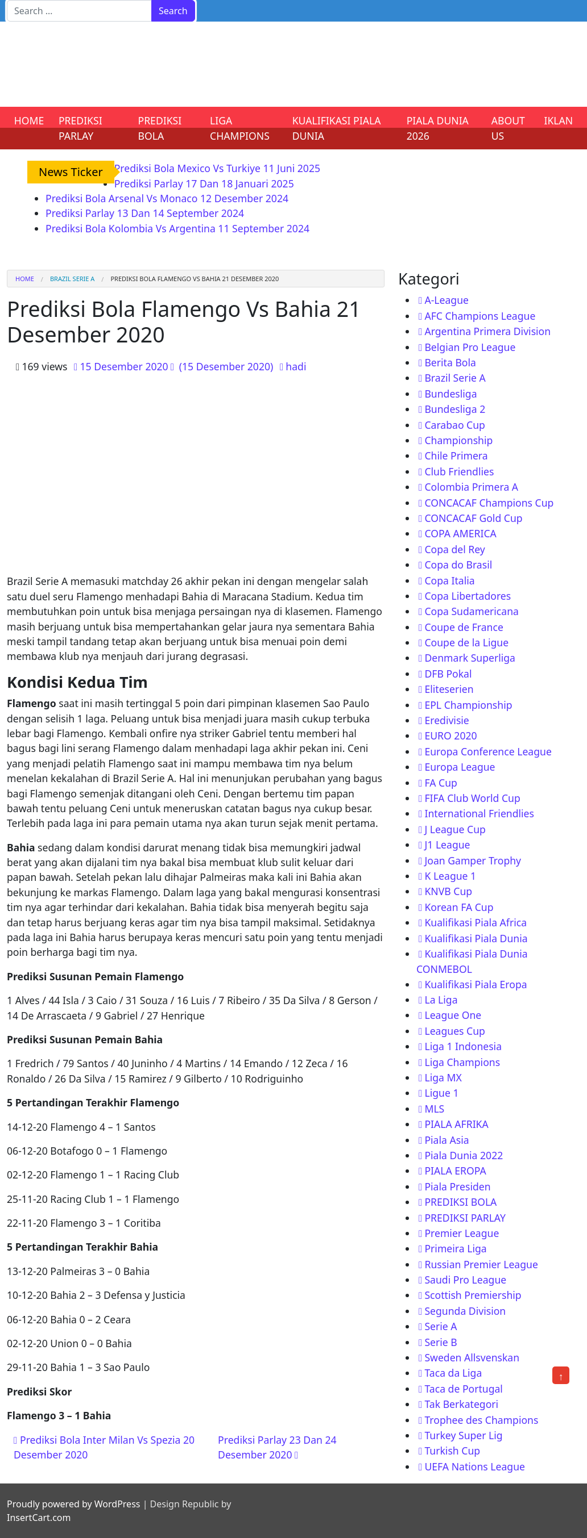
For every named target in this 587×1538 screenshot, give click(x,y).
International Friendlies (479, 813)
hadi (296, 366)
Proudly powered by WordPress (73, 1504)
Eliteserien (448, 689)
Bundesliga (450, 393)
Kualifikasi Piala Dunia (475, 938)
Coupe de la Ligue (466, 642)
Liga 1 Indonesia (463, 1046)
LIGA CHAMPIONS (240, 128)
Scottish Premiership (472, 1295)
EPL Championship (468, 705)
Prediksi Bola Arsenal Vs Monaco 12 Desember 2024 (167, 198)
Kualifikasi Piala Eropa (475, 984)
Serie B (440, 1342)
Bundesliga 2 (454, 409)
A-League (446, 300)
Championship (458, 440)
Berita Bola (450, 362)
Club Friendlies (459, 471)
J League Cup (454, 829)
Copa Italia (449, 580)
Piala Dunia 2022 (463, 1155)
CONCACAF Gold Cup (473, 518)
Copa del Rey (454, 549)
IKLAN (558, 120)
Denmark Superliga (469, 657)
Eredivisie (446, 720)
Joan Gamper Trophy (472, 860)
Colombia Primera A (471, 487)
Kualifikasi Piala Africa (475, 922)
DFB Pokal (448, 673)
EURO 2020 (450, 735)
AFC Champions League (479, 316)
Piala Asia (446, 1140)
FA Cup (440, 782)
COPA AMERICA (460, 533)
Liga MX (442, 1077)
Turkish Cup (452, 1450)
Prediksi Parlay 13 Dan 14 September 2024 (145, 213)
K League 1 (450, 876)
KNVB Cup (448, 891)
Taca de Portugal (463, 1388)
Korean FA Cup (458, 907)
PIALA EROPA (455, 1170)
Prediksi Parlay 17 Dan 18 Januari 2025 (204, 183)
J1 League (447, 844)
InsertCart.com (39, 1517)
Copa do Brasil (458, 564)
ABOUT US (508, 128)
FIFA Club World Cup (472, 798)
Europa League (459, 767)
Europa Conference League (487, 751)
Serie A (440, 1326)
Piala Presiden (457, 1186)
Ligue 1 (441, 1093)
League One (452, 1015)
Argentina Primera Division (487, 331)
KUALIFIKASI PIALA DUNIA (336, 128)
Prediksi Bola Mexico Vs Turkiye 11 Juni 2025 (217, 168)
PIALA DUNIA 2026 (438, 128)
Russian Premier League (481, 1264)
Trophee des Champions (481, 1420)
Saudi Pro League (465, 1279)
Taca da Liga (453, 1373)
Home (24, 278)
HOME (29, 120)
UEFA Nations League (474, 1466)
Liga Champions (462, 1062)
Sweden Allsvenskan (471, 1357)
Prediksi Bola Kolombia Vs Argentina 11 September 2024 (177, 228)
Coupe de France (463, 627)
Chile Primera (455, 455)
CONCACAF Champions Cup (488, 502)
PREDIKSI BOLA (160, 128)
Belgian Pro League (469, 347)
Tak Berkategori (461, 1404)
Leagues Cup (454, 1031)
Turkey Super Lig (463, 1435)
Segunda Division (465, 1311)
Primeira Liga (455, 1248)
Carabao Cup (454, 425)
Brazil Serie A (72, 278)
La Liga (440, 999)
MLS (434, 1108)
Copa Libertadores (467, 596)
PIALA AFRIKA (456, 1124)
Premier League (461, 1233)
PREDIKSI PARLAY (80, 128)
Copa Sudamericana (471, 611)
